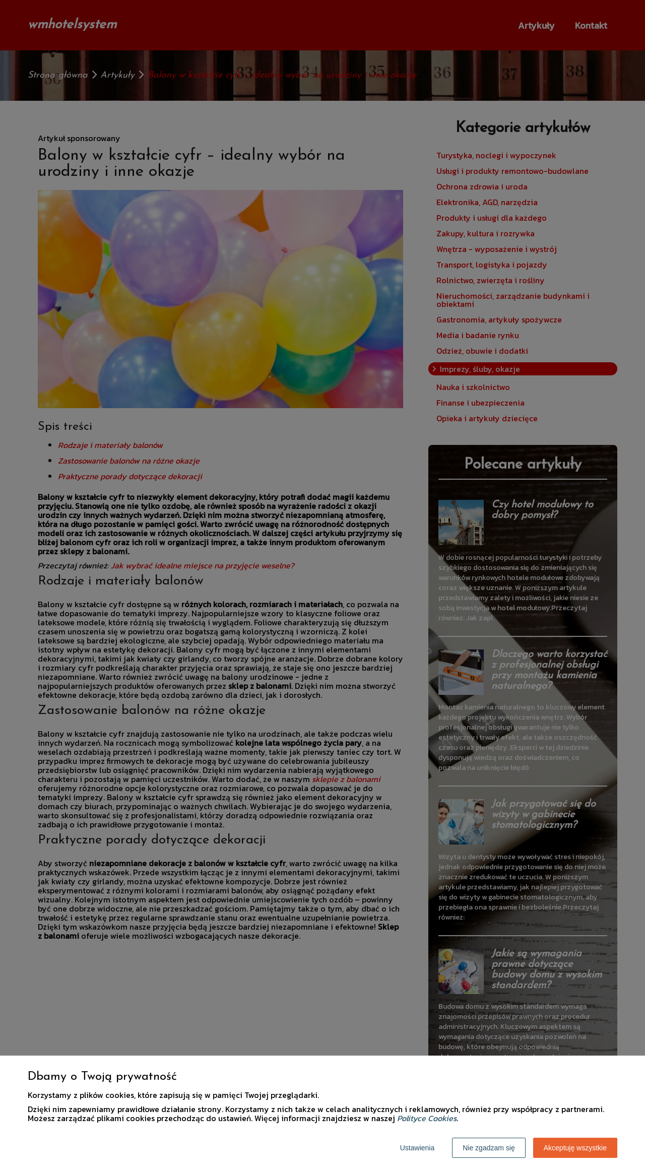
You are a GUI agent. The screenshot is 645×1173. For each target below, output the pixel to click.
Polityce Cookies (427, 1118)
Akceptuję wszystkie (575, 1148)
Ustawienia (417, 1148)
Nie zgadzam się (489, 1148)
